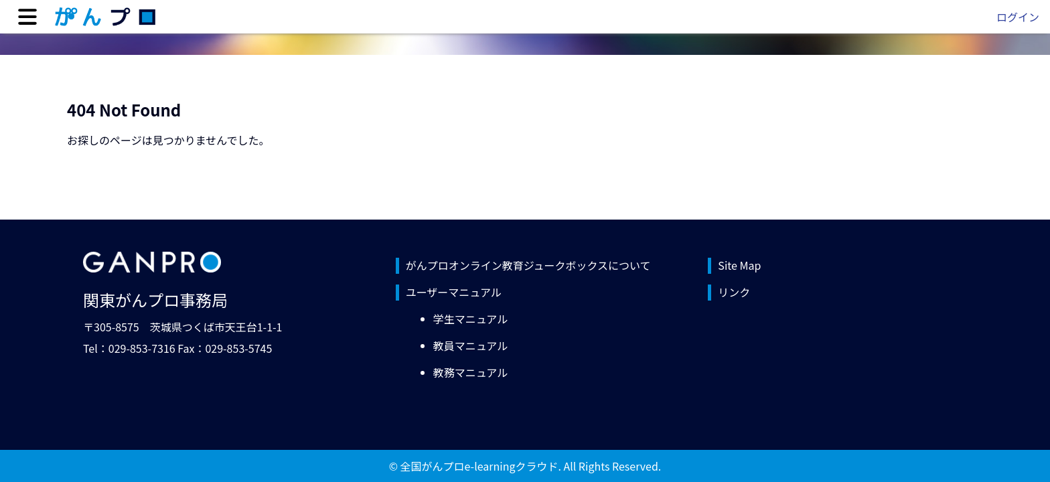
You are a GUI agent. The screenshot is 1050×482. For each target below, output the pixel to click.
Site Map (739, 265)
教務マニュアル (470, 372)
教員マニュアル (470, 345)
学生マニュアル (470, 319)
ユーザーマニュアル (454, 292)
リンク (734, 292)
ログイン (1017, 17)
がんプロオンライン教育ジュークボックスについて (528, 265)
